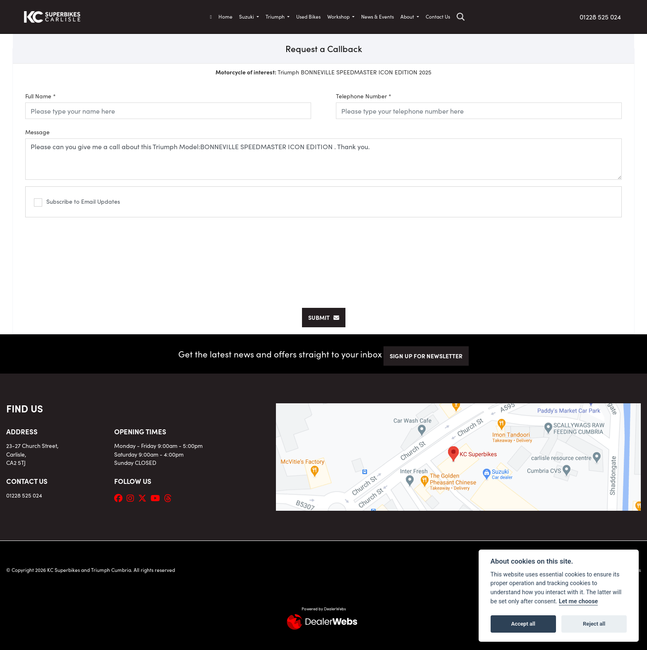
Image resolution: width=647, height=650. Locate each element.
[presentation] (323, 258)
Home (225, 16)
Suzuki (247, 16)
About (407, 16)
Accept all (523, 624)
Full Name (40, 96)
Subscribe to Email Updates (77, 202)
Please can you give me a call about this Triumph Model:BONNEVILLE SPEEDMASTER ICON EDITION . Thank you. (323, 159)
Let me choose (578, 601)
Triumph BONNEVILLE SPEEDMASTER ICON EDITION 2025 (323, 72)
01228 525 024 (600, 16)
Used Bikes (308, 16)
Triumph (276, 16)
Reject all (594, 624)
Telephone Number (363, 96)
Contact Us (438, 16)
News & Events (377, 16)
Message (37, 132)
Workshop (339, 16)
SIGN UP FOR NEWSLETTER (426, 356)
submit (323, 317)
